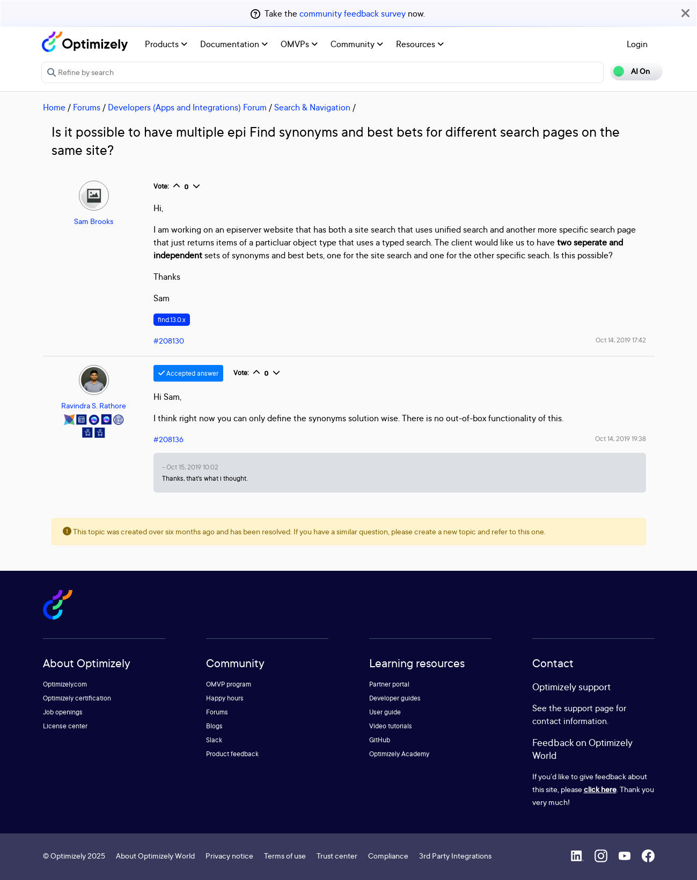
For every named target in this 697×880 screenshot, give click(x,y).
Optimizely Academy (399, 753)
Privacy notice (229, 856)
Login (637, 44)
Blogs (214, 725)
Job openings (63, 712)
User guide (385, 712)
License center (65, 725)
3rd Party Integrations (455, 856)
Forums (86, 107)
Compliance (388, 856)
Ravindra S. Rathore (93, 405)
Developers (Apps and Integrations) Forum (187, 107)
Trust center (337, 856)
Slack (214, 739)
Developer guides (395, 698)
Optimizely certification (77, 698)
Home (54, 107)
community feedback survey (352, 13)
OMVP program (228, 684)
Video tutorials (390, 725)
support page (589, 708)
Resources (420, 44)
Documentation (234, 44)
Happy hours (225, 698)
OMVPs (299, 44)
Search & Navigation (312, 107)
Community (357, 44)
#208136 (168, 439)
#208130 (168, 340)
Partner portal (389, 684)
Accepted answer (188, 373)
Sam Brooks (93, 221)
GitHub (379, 739)
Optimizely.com (65, 684)
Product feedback (232, 753)
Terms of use (285, 856)
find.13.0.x (172, 319)
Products (166, 44)
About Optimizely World (155, 856)
